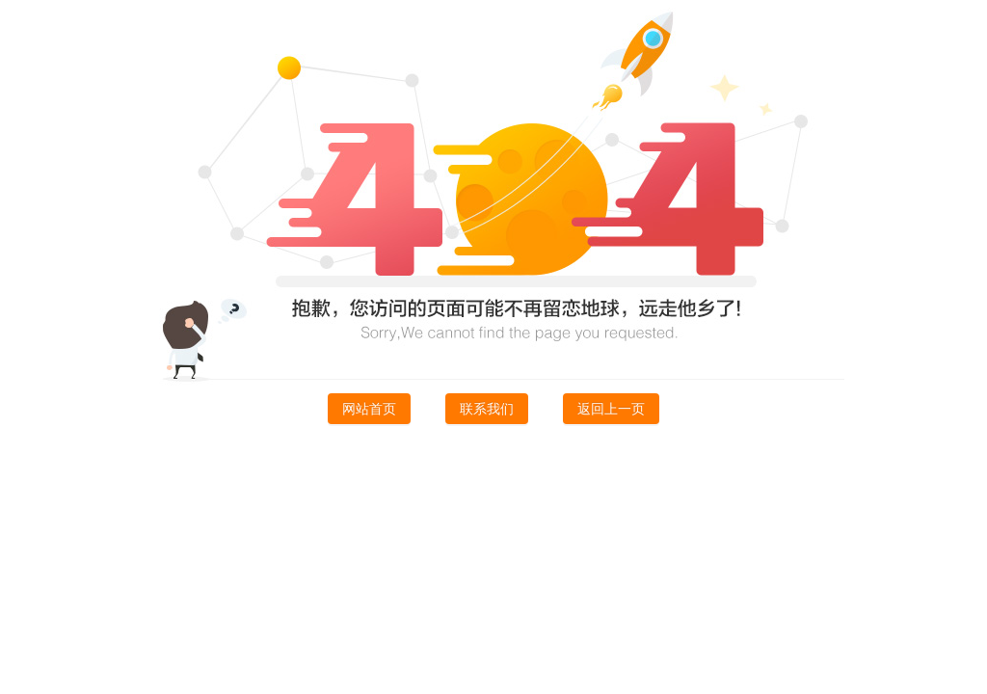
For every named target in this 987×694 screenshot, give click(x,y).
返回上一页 (611, 408)
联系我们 (487, 408)
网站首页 (369, 408)
